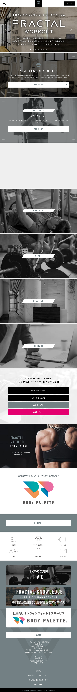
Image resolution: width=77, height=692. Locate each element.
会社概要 (38, 671)
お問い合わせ (38, 412)
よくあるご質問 (38, 398)
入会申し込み (38, 405)
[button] (6, 29)
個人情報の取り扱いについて (38, 675)
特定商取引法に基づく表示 (38, 680)
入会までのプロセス (38, 390)
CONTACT (38, 523)
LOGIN (69, 3)
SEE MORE (38, 84)
